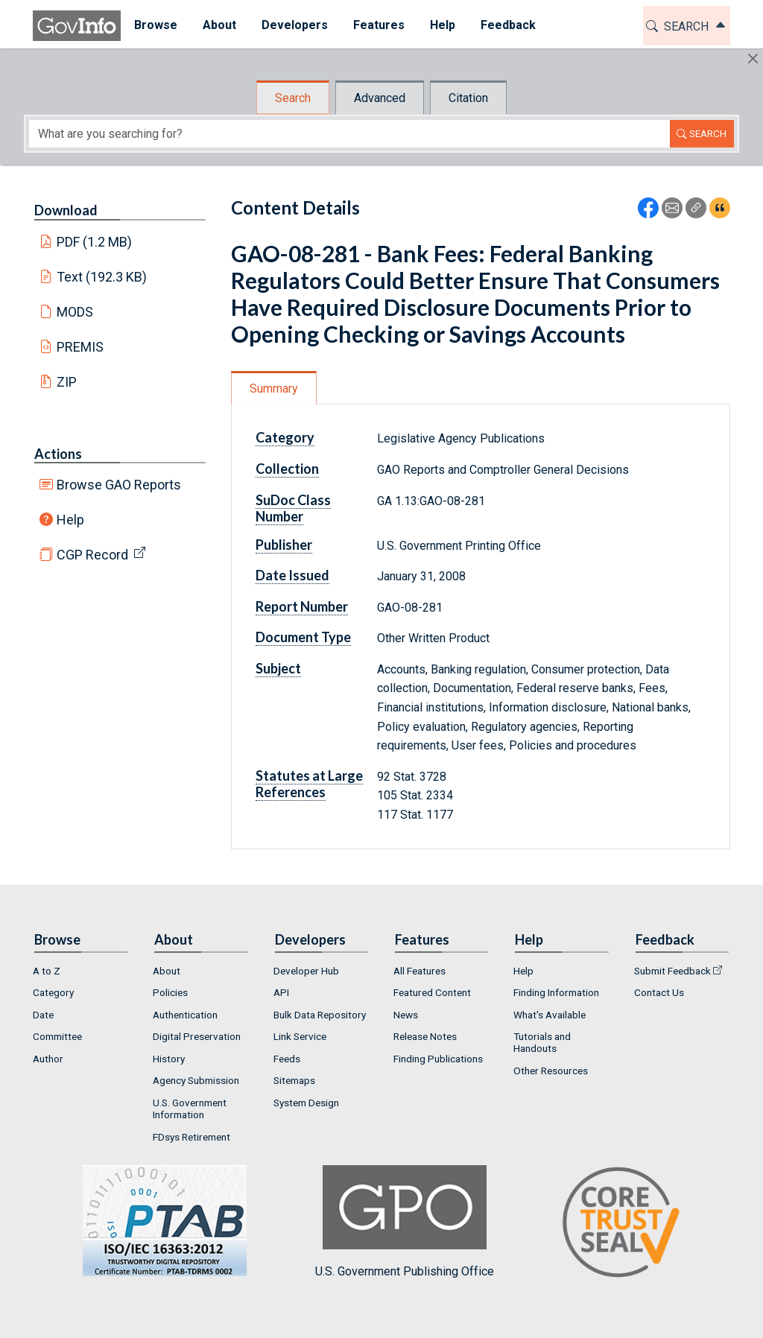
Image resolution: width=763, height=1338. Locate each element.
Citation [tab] (468, 98)
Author (48, 1059)
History (169, 1059)
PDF (95, 242)
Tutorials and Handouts (542, 1042)
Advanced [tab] (379, 98)
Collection (287, 468)
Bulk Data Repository (319, 1015)
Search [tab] (293, 98)
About (166, 971)
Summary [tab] (274, 388)
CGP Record (92, 554)
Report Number (302, 606)
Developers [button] (294, 25)
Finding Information (556, 992)
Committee (57, 1036)
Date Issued (292, 575)
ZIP (67, 382)
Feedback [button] (507, 25)
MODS (75, 312)
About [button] (218, 25)
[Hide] (753, 58)
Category (285, 437)
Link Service (299, 1036)
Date (43, 1015)
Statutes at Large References (309, 783)
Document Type (303, 637)
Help (70, 519)
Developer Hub (306, 971)
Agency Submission (196, 1080)
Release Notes (425, 1036)
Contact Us (659, 992)
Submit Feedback (672, 971)
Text (102, 277)
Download (66, 210)
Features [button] (378, 25)
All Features (419, 971)
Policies (170, 992)
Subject (278, 668)
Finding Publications (438, 1059)
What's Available (549, 1015)
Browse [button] (155, 25)
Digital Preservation (197, 1036)
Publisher (284, 544)
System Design (306, 1103)
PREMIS (80, 347)
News (405, 1015)
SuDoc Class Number (293, 508)
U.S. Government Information (190, 1108)
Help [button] (442, 25)
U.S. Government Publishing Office (404, 1221)
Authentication (185, 1015)
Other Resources (550, 1071)
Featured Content (432, 992)
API (281, 992)
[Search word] (349, 134)
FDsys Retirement (191, 1137)
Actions (58, 454)
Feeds (286, 1059)
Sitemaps (294, 1080)
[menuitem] (155, 25)
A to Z (46, 971)
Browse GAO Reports (119, 484)
